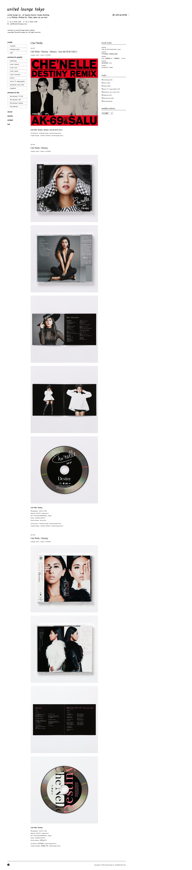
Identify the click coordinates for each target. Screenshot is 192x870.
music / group (14, 71)
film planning (14, 106)
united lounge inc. (109, 865)
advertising (13, 61)
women (42, 55)
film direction (106, 98)
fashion (12, 78)
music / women (14, 64)
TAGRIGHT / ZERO (107, 67)
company (13, 46)
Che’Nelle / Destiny (39, 538)
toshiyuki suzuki (14, 49)
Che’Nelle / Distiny (39, 148)
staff (11, 53)
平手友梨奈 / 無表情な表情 (109, 54)
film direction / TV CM (16, 96)
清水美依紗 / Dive (107, 63)
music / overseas (15, 74)
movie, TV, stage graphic (17, 81)
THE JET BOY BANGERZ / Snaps (111, 49)
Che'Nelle (48, 55)
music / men (13, 67)
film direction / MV (15, 99)
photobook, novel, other (17, 85)
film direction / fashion (16, 103)
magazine (13, 88)
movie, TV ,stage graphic (110, 89)
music (37, 55)
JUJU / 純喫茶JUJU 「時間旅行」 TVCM (113, 58)
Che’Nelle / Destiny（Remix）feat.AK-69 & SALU (54, 51)
